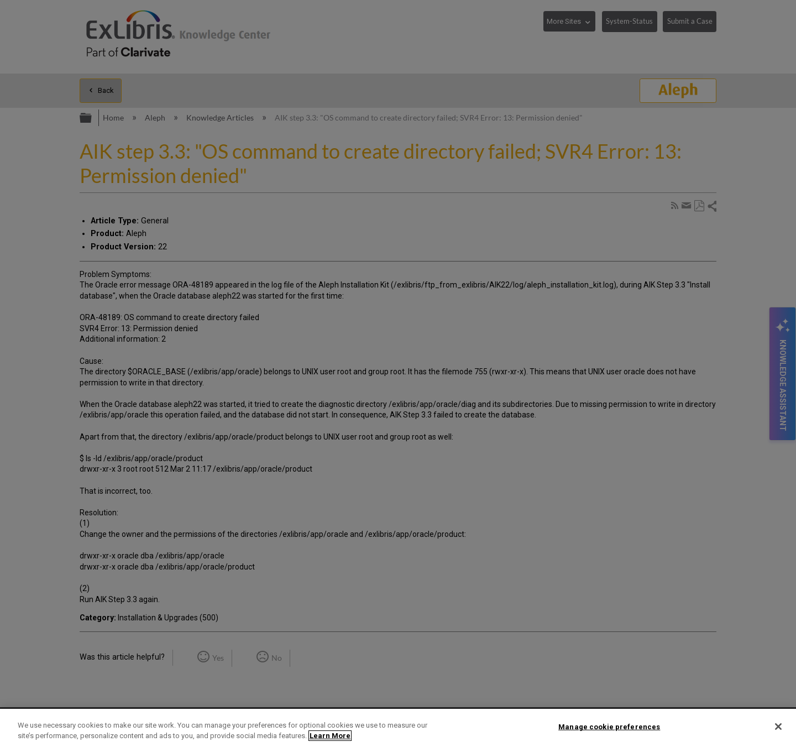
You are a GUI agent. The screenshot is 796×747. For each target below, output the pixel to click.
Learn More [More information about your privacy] (330, 736)
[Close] (778, 726)
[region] (398, 728)
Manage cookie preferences (609, 727)
